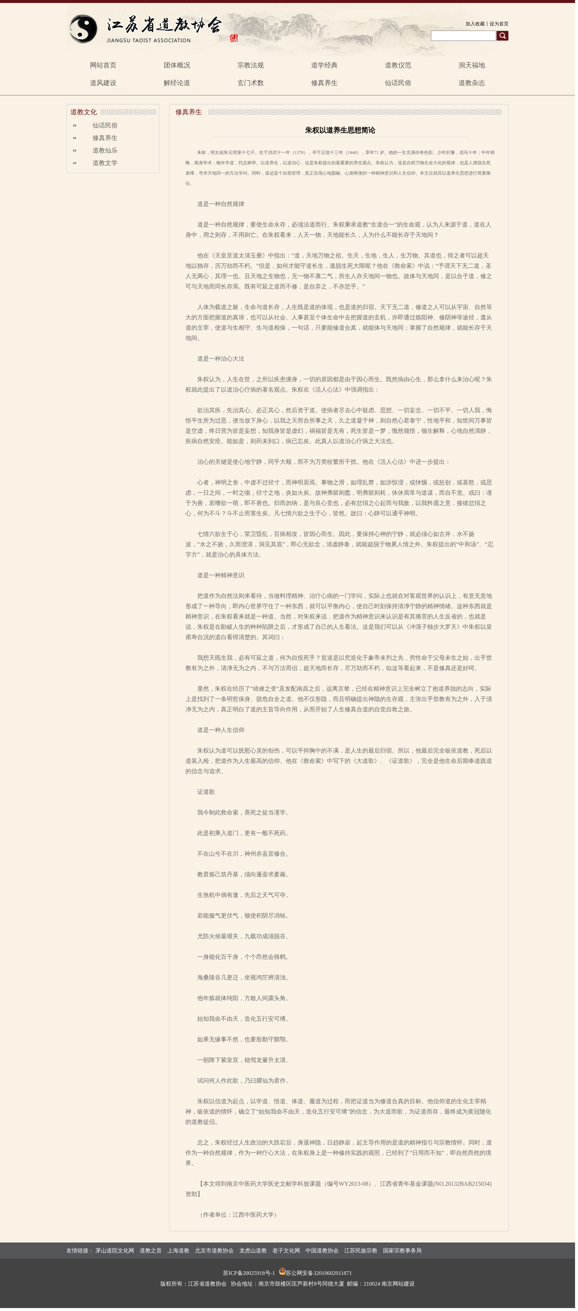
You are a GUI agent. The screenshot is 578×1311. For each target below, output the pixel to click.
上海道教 (178, 1251)
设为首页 (499, 24)
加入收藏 (475, 24)
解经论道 (177, 83)
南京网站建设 (398, 1284)
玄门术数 (250, 83)
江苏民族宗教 (360, 1251)
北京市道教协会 (214, 1251)
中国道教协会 (322, 1251)
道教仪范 (398, 65)
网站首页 (103, 65)
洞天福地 (472, 65)
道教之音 (151, 1251)
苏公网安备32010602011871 (319, 1273)
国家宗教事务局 (402, 1251)
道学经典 (324, 65)
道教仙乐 (105, 150)
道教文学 (105, 163)
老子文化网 (286, 1251)
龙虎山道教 (253, 1251)
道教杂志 (472, 83)
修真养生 (324, 83)
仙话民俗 (398, 83)
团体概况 (177, 65)
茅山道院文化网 (114, 1251)
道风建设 (103, 83)
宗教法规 (250, 65)
